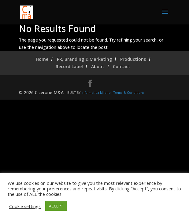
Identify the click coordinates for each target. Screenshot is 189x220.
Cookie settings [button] (25, 206)
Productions (133, 59)
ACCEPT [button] (56, 206)
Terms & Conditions (129, 92)
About (97, 66)
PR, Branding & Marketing (84, 59)
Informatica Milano (96, 92)
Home (42, 59)
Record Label (69, 66)
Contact (121, 66)
